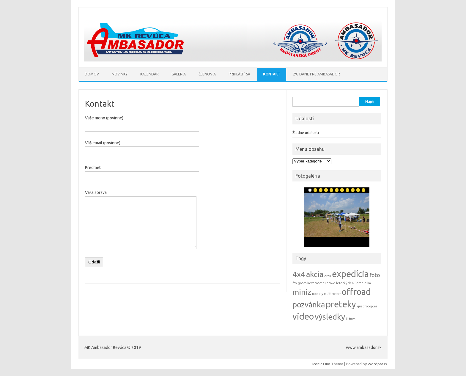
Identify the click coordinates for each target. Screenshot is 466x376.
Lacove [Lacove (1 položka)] (330, 283)
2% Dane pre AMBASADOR (316, 74)
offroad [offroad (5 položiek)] (356, 292)
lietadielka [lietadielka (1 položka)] (363, 283)
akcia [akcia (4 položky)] (314, 274)
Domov (92, 74)
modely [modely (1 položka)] (317, 294)
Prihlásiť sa (239, 74)
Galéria (178, 74)
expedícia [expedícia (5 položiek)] (350, 274)
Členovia (207, 74)
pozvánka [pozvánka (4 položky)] (308, 304)
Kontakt (271, 74)
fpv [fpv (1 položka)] (294, 283)
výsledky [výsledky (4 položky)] (330, 316)
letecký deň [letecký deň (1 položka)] (345, 283)
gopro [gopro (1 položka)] (302, 283)
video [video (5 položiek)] (303, 316)
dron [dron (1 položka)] (327, 276)
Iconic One (321, 364)
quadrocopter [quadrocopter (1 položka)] (367, 306)
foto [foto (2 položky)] (375, 275)
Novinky (119, 74)
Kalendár (149, 74)
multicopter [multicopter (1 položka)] (332, 294)
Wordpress (377, 364)
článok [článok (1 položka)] (350, 318)
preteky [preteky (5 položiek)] (341, 304)
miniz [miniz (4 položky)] (301, 292)
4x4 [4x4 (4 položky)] (298, 274)
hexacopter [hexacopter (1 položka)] (315, 283)
